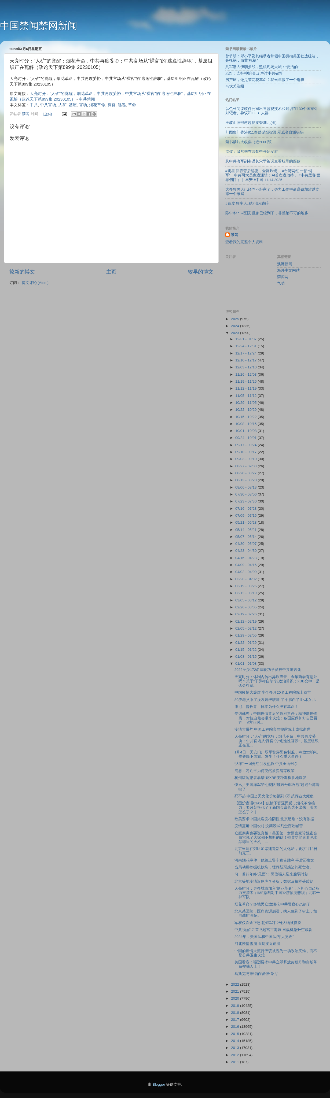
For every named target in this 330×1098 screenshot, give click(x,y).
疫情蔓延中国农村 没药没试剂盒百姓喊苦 (268, 826)
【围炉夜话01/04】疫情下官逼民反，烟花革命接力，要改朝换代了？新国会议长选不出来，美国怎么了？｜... (275, 807)
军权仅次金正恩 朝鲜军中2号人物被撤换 (267, 923)
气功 (281, 283)
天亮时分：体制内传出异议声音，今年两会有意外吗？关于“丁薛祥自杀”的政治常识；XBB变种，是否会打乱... (277, 681)
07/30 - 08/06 (246, 494)
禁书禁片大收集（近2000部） (250, 142)
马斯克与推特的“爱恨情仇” (256, 974)
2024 (235, 326)
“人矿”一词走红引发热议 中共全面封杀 (266, 764)
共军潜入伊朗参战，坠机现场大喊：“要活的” (262, 67)
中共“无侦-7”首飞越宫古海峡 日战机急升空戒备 (273, 930)
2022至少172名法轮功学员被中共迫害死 (267, 670)
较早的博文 (200, 272)
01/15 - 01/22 (246, 650)
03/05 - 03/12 (246, 600)
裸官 (112, 105)
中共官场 (48, 105)
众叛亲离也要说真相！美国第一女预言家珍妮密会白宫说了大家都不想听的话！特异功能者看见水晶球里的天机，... (275, 837)
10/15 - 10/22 (246, 417)
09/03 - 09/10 (246, 459)
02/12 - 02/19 (246, 621)
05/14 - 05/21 (246, 530)
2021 (235, 991)
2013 (235, 1048)
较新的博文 (22, 272)
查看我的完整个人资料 (244, 242)
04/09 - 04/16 (246, 565)
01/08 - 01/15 (246, 657)
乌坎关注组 (234, 86)
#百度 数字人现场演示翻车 (247, 203)
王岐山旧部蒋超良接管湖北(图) (251, 123)
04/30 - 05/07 (246, 544)
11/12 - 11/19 (246, 388)
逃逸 (122, 105)
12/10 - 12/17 (246, 360)
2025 (235, 319)
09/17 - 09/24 (246, 445)
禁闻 (234, 235)
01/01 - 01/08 (246, 663)
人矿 (62, 105)
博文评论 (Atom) (35, 283)
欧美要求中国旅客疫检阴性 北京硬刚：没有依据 (274, 819)
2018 (235, 1013)
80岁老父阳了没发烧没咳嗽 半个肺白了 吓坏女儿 (275, 700)
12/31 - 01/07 (246, 339)
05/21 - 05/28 (246, 522)
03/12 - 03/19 (246, 593)
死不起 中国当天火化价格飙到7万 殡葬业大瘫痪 (274, 796)
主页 (111, 272)
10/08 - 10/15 (246, 424)
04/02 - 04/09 (246, 572)
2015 (235, 1034)
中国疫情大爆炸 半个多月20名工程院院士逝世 (272, 692)
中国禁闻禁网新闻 (38, 25)
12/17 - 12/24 (246, 353)
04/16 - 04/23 (246, 558)
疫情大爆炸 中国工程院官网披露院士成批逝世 (272, 729)
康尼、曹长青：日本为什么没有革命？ (266, 707)
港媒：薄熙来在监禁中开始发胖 (251, 152)
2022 (235, 984)
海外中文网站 (288, 270)
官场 (83, 105)
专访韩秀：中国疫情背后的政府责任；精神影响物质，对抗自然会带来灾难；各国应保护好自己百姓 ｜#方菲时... (275, 718)
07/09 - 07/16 (246, 515)
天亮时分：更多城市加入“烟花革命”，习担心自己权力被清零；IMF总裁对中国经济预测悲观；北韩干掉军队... (277, 892)
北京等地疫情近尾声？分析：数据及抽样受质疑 (273, 881)
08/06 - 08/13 (246, 487)
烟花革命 (97, 105)
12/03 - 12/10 (246, 367)
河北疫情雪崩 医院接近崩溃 (257, 944)
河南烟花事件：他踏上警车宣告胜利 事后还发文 (274, 860)
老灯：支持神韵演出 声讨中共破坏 (254, 73)
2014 (235, 1041)
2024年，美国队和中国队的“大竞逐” (264, 937)
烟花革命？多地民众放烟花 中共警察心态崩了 (272, 904)
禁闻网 (282, 277)
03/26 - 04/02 (246, 579)
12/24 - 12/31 (246, 346)
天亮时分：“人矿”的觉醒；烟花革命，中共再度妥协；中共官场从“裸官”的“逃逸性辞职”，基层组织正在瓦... (276, 740)
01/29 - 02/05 (246, 635)
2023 (235, 333)
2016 (235, 1027)
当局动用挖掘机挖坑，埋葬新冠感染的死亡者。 (273, 867)
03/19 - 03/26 (246, 586)
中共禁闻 (87, 99)
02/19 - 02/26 (246, 614)
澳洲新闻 (284, 264)
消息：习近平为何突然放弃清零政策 (264, 771)
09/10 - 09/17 (246, 452)
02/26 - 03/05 (246, 607)
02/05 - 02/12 (246, 628)
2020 (235, 998)
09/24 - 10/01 (246, 438)
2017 (235, 1020)
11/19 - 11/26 (246, 381)
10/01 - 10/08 (246, 431)
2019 (235, 1006)
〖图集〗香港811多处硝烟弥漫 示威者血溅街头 (264, 132)
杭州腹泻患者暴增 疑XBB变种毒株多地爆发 (270, 778)
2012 (235, 1055)
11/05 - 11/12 (246, 396)
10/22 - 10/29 (246, 410)
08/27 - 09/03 (246, 466)
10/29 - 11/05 (246, 403)
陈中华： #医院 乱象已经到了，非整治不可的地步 (266, 213)
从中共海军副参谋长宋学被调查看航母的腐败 (262, 161)
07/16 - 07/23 (246, 509)
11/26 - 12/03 (246, 374)
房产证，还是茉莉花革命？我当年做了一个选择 (264, 80)
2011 (235, 1062)
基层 (73, 105)
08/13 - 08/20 (246, 480)
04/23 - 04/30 (246, 551)
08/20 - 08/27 (246, 473)
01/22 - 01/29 (246, 643)
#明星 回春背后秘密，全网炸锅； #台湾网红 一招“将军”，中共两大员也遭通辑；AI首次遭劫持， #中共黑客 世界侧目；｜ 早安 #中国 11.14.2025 (272, 175)
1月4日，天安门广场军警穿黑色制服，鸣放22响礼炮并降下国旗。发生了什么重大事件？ (276, 754)
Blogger (159, 1084)
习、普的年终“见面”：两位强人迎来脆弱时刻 (271, 874)
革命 (132, 105)
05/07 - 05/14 (246, 537)
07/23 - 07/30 (246, 501)
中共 (34, 105)
